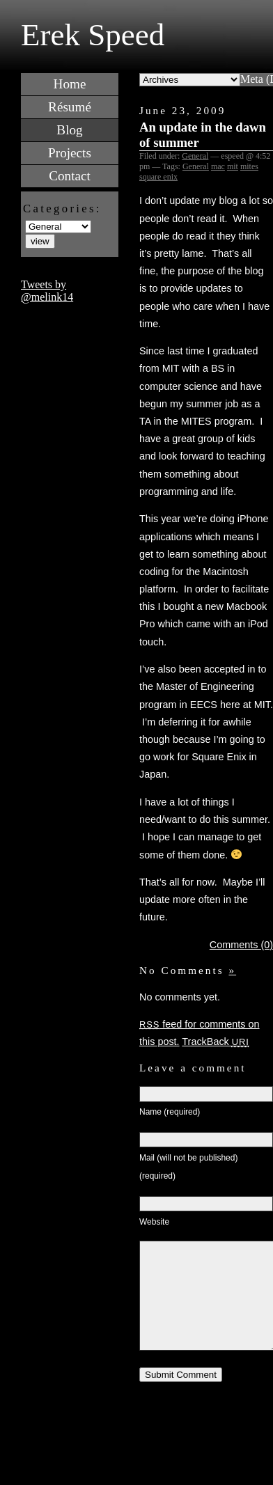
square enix (158, 177)
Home (70, 84)
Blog (69, 130)
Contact (70, 175)
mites (249, 166)
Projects (69, 153)
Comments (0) (241, 944)
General (195, 156)
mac (218, 166)
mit (232, 166)
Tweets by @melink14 (47, 290)
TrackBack (215, 1041)
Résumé (69, 107)
